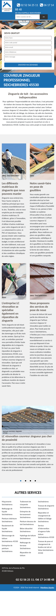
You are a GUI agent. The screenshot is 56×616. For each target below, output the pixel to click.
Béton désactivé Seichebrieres (26, 530)
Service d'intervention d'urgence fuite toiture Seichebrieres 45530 (46, 531)
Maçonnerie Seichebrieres (7, 503)
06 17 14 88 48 (45, 579)
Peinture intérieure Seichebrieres (9, 520)
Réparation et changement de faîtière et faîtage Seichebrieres (44, 517)
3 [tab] (30, 480)
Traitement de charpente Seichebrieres (25, 504)
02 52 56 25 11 (27, 5)
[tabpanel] (28, 440)
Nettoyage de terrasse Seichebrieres (25, 545)
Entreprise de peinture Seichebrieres (7, 548)
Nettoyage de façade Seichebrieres (7, 511)
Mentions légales (47, 587)
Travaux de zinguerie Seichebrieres (46, 507)
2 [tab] (25, 480)
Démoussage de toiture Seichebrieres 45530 (10, 538)
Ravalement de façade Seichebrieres (8, 528)
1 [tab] (20, 480)
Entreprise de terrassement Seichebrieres (25, 514)
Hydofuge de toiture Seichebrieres (28, 537)
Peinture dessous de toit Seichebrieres (28, 523)
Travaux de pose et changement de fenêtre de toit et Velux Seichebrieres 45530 (45, 547)
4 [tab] (35, 480)
